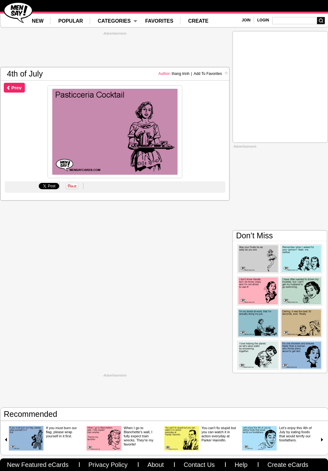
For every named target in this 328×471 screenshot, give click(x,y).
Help (241, 464)
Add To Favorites (208, 73)
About (155, 464)
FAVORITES (159, 21)
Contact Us (199, 464)
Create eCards (287, 464)
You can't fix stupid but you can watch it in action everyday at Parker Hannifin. (218, 434)
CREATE (198, 21)
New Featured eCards (38, 464)
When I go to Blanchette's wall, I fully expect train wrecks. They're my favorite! (138, 436)
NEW (37, 21)
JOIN (246, 20)
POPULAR (70, 21)
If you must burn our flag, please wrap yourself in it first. (61, 432)
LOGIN (263, 20)
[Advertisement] (114, 50)
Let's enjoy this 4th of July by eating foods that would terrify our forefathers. (295, 434)
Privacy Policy (107, 464)
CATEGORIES (114, 21)
